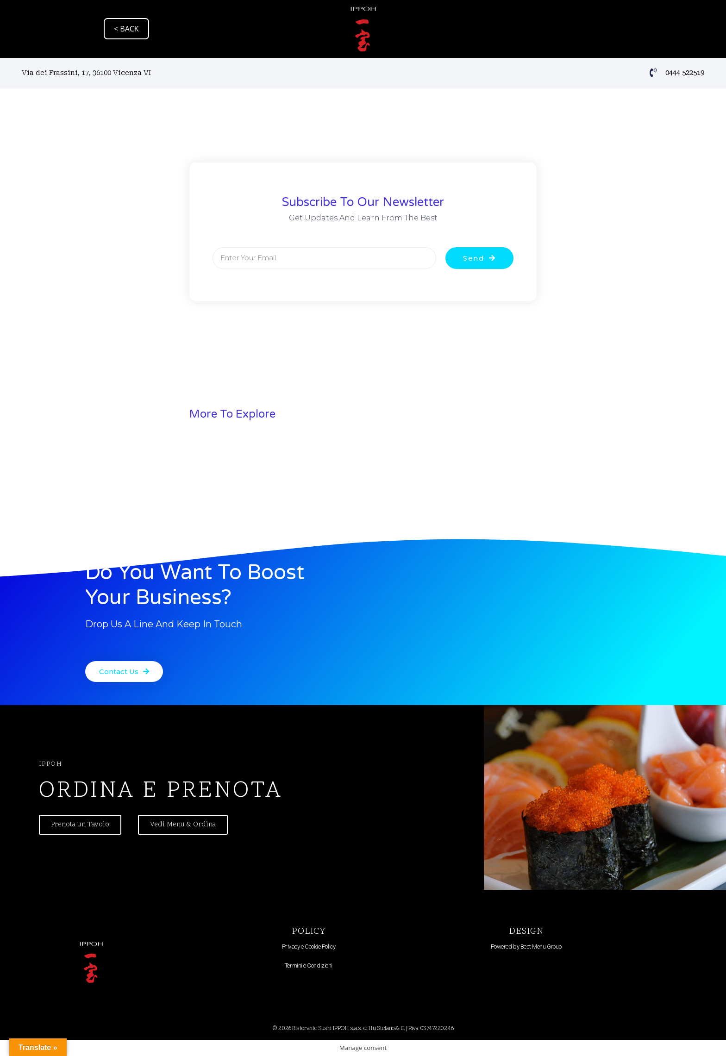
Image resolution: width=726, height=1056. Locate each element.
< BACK (126, 29)
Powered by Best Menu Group (526, 946)
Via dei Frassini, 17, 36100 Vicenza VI (86, 73)
